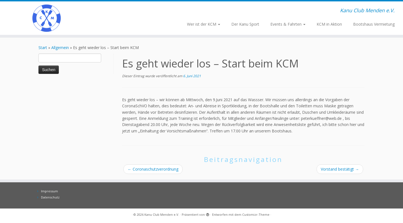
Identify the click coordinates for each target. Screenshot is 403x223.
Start (42, 47)
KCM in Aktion (329, 24)
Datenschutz (50, 197)
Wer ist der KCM (203, 24)
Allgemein (60, 47)
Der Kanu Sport (245, 24)
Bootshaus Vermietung (374, 24)
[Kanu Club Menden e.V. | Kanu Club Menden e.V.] (46, 18)
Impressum (49, 191)
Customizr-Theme (256, 214)
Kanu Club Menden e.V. (161, 214)
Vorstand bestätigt (340, 169)
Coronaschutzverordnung (153, 169)
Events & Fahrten (287, 24)
